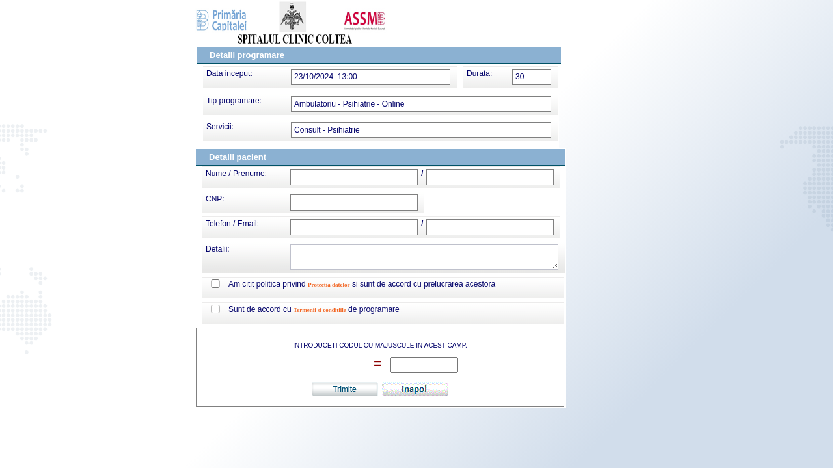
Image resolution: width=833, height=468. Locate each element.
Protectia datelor (329, 284)
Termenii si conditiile (320, 310)
